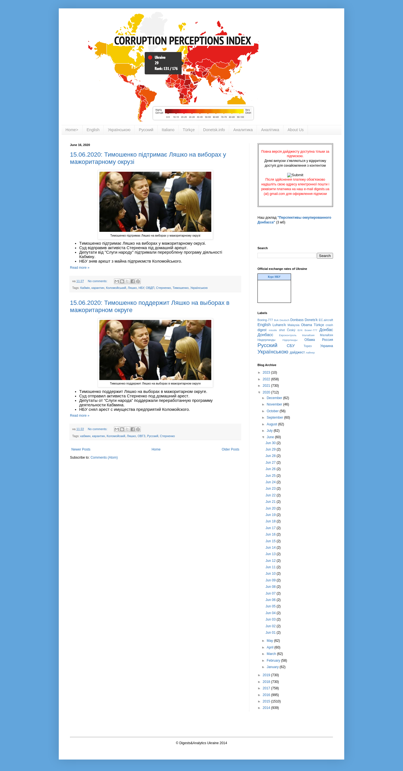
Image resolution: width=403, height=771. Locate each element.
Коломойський (116, 287)
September (275, 417)
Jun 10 (271, 574)
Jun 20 (271, 508)
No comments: (98, 281)
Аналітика (270, 130)
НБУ (141, 287)
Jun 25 (271, 476)
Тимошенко (181, 287)
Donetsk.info (214, 130)
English (93, 130)
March (272, 654)
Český (291, 330)
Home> (71, 130)
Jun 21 (271, 502)
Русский (146, 130)
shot (282, 330)
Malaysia (293, 325)
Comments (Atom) (104, 457)
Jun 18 (271, 521)
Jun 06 (271, 600)
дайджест (297, 352)
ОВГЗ (142, 436)
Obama (306, 325)
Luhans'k (279, 325)
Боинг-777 (311, 330)
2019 (267, 675)
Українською (119, 130)
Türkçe (189, 130)
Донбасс (265, 335)
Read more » (79, 268)
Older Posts (230, 449)
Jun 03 (271, 619)
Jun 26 (271, 469)
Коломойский (116, 436)
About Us (296, 130)
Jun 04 (271, 613)
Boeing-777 (265, 320)
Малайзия (308, 335)
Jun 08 (271, 587)
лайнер (310, 352)
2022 (267, 379)
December (275, 398)
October (273, 411)
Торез (307, 346)
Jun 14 (271, 548)
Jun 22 (271, 495)
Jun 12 (271, 561)
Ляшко (132, 287)
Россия (327, 340)
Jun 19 (271, 515)
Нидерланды (266, 339)
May (270, 641)
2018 (267, 682)
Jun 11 (271, 567)
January (273, 667)
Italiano (168, 130)
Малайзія (326, 335)
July (270, 431)
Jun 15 (271, 541)
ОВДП (150, 287)
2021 (267, 386)
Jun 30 (271, 443)
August (272, 424)
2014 (267, 708)
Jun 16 (271, 534)
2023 (267, 372)
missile (273, 330)
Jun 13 (271, 554)
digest (261, 330)
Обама (309, 340)
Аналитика (243, 130)
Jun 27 (271, 463)
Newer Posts (80, 449)
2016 (267, 695)
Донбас (326, 329)
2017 (267, 688)
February (274, 660)
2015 (267, 701)
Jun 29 (271, 449)
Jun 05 (271, 606)
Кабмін (85, 287)
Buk (276, 320)
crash (329, 325)
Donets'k (311, 320)
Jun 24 (271, 482)
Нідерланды (289, 339)
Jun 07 (271, 593)
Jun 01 (271, 633)
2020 (267, 392)
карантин (98, 287)
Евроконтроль (288, 335)
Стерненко (163, 287)
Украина (326, 346)
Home (156, 449)
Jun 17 (271, 528)
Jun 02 (271, 626)
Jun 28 (271, 456)
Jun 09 (271, 580)
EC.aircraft (326, 320)
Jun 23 (271, 489)
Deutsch (284, 320)
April (270, 647)
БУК (300, 330)
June (271, 437)
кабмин (85, 436)
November (275, 404)
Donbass (296, 320)
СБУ (291, 345)
